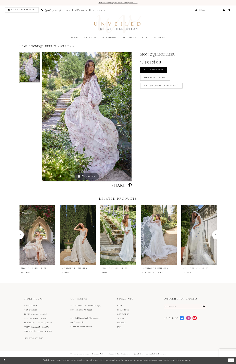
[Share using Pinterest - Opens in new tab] (130, 185)
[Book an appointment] (22, 10)
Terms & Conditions (79, 354)
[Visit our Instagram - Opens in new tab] (188, 318)
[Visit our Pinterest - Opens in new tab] (194, 318)
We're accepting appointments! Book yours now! (118, 2)
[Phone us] (52, 10)
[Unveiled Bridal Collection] (117, 24)
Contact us (123, 314)
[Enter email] (185, 306)
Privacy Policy (98, 354)
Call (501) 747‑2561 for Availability (162, 87)
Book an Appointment (156, 79)
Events (121, 306)
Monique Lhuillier (44, 46)
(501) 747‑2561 (77, 322)
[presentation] (37, 235)
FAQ (119, 327)
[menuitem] (21, 10)
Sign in (120, 318)
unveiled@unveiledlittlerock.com (85, 318)
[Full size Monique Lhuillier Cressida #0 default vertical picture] (87, 116)
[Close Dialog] (4, 360)
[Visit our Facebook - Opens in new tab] (182, 318)
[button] (224, 10)
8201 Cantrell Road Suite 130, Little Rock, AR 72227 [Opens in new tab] (86, 308)
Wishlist (121, 323)
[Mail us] (86, 10)
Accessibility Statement (120, 354)
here (191, 360)
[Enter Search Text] (211, 10)
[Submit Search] (204, 10)
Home (23, 46)
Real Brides (123, 310)
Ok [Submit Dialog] (231, 360)
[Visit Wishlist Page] (229, 10)
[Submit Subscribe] (203, 306)
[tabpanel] (30, 68)
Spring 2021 (67, 46)
